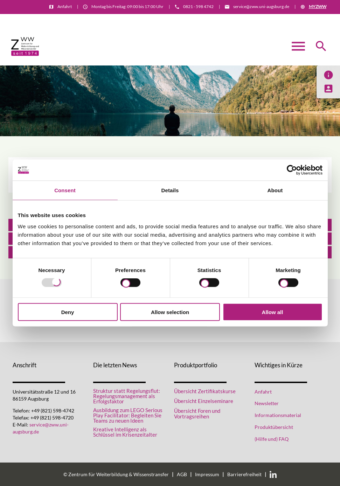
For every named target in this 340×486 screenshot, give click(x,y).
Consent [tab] (65, 190)
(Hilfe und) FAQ (272, 439)
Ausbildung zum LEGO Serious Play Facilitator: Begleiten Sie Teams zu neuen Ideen (127, 415)
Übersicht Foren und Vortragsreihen (197, 414)
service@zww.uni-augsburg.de (261, 6)
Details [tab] (170, 190)
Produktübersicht (274, 427)
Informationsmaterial (305, 19)
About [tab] (275, 190)
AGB (182, 474)
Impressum (207, 474)
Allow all (272, 312)
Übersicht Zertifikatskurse (205, 391)
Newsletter (267, 403)
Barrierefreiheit (244, 474)
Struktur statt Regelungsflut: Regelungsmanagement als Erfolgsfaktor (126, 396)
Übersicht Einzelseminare (203, 401)
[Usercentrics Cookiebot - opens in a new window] (291, 170)
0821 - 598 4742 (198, 6)
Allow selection (170, 312)
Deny (67, 312)
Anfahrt (64, 6)
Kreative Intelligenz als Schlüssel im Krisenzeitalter (125, 432)
